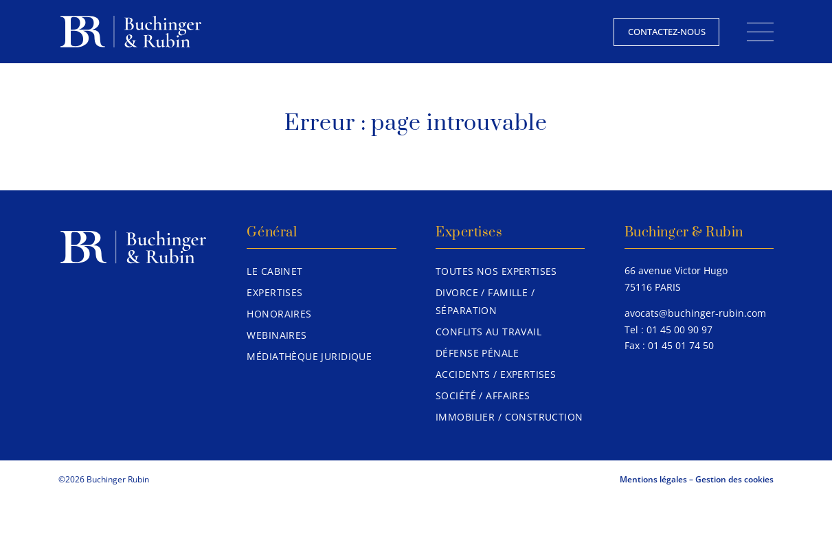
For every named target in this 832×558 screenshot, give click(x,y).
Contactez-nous (667, 31)
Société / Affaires (483, 395)
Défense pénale (477, 352)
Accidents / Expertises (496, 374)
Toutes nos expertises (496, 271)
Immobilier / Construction (509, 416)
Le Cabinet (274, 271)
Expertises (274, 292)
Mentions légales (653, 479)
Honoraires (279, 313)
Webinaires (276, 335)
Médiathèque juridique (309, 356)
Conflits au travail (488, 331)
